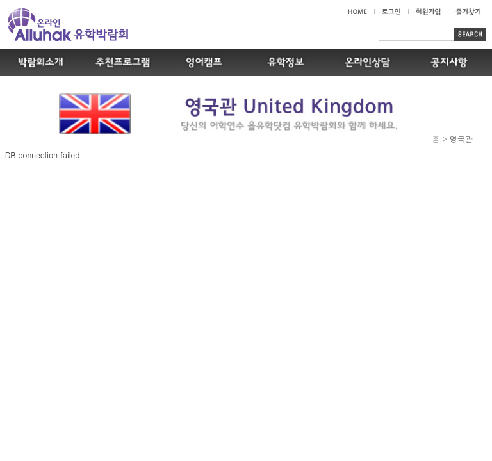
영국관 (461, 138)
